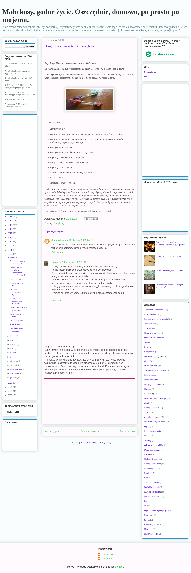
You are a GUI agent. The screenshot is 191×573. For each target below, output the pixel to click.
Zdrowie (147, 347)
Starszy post (127, 431)
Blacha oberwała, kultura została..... (171, 271)
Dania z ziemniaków (152, 450)
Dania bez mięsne (151, 333)
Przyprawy (148, 515)
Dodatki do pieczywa (153, 356)
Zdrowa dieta (149, 328)
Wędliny (147, 440)
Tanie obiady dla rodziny (154, 370)
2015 (10, 225)
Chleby (147, 403)
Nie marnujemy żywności (154, 422)
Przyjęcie (148, 473)
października (15, 369)
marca (13, 340)
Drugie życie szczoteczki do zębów (17, 292)
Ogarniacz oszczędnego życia (156, 510)
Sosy (146, 501)
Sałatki (147, 478)
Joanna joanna (59, 240)
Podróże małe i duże (152, 496)
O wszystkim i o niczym (154, 338)
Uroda (146, 436)
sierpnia (13, 361)
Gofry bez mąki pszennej (16, 329)
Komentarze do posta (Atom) (96, 442)
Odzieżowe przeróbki (153, 445)
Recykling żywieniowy (153, 431)
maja (12, 348)
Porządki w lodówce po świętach (18, 262)
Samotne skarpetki (17, 279)
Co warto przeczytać (152, 524)
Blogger (119, 567)
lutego (13, 336)
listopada (14, 373)
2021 (10, 250)
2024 (10, 387)
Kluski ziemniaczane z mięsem (18, 308)
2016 (10, 229)
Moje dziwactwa (17, 324)
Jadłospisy (148, 324)
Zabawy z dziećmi (151, 482)
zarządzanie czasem (152, 417)
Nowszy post (52, 431)
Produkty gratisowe (152, 468)
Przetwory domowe (152, 380)
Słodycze (148, 352)
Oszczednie (107, 558)
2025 (10, 391)
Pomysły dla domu (152, 384)
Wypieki (147, 342)
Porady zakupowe (151, 408)
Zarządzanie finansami (153, 310)
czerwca (13, 353)
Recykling (59, 223)
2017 (10, 233)
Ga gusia (56, 262)
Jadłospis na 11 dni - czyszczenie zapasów (18, 301)
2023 (10, 383)
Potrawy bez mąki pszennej (155, 319)
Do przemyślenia (17, 320)
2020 (10, 246)
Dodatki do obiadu (152, 487)
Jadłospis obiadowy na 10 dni (168, 256)
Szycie (147, 520)
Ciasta (146, 361)
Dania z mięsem (151, 366)
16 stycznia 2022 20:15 (81, 240)
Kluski (147, 454)
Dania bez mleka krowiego (155, 398)
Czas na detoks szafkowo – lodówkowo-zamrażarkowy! (17, 271)
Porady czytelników (152, 464)
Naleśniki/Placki (151, 534)
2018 (10, 237)
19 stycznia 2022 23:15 (74, 262)
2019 (10, 242)
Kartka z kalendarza (152, 492)
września (14, 365)
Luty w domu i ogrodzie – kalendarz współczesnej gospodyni (170, 243)
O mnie (147, 76)
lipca (12, 357)
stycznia (13, 258)
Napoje (147, 506)
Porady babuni (150, 375)
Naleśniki (148, 529)
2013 (10, 217)
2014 (10, 221)
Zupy (146, 412)
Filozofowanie (150, 314)
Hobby (147, 389)
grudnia (13, 378)
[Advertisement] (89, 401)
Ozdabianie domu (151, 459)
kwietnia (14, 344)
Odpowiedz (57, 252)
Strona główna (90, 431)
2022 (10, 254)
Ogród (147, 426)
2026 (10, 395)
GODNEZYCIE (108, 554)
